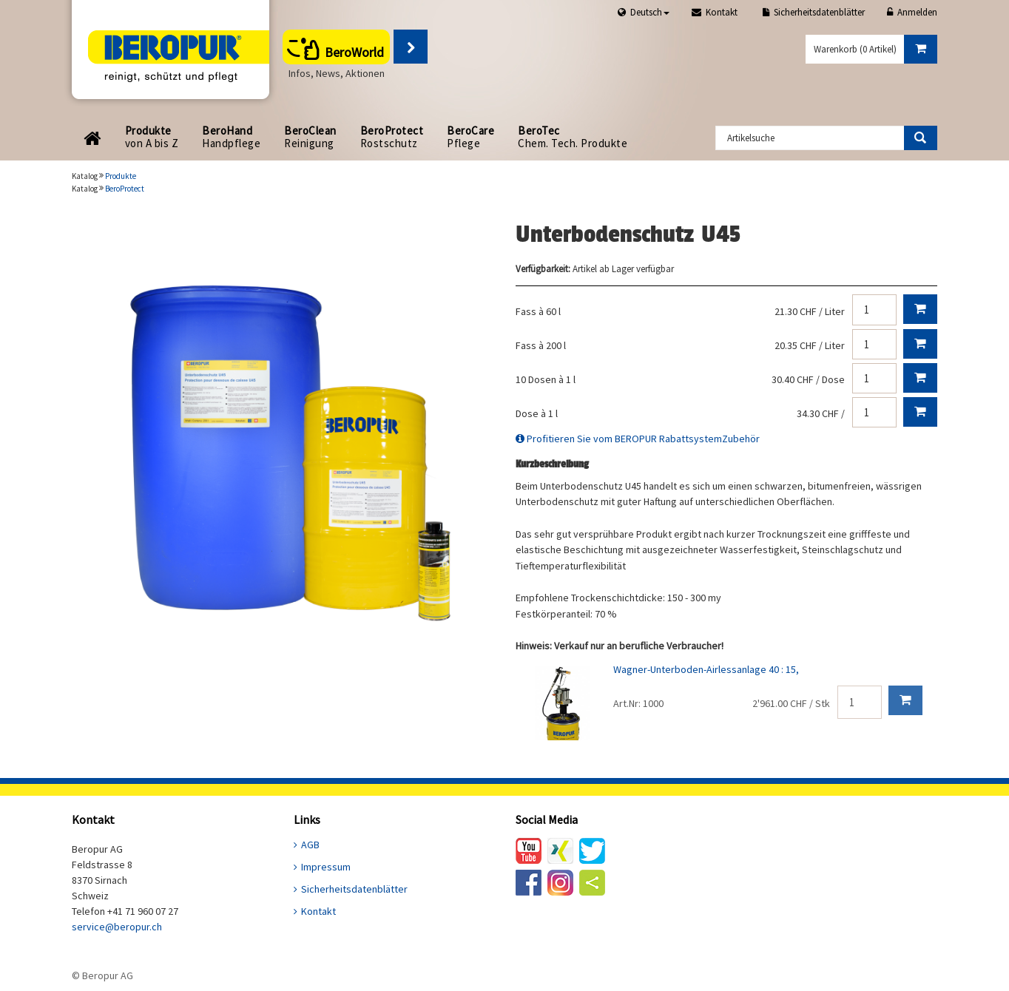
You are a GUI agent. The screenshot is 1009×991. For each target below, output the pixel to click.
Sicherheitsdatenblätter (354, 889)
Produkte (120, 176)
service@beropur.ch (117, 926)
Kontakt (318, 911)
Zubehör (741, 438)
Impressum (326, 866)
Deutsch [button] (649, 12)
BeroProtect (124, 188)
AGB (310, 844)
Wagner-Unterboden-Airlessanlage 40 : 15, (706, 669)
